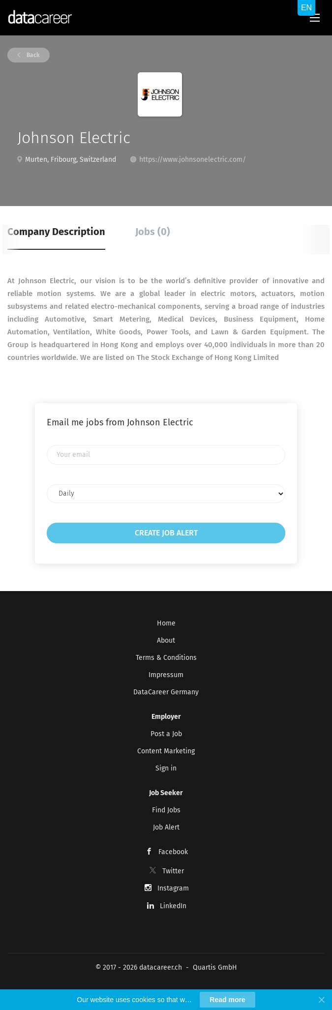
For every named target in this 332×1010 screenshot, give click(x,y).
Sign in (166, 768)
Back (32, 55)
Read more (227, 1000)
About (166, 640)
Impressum (166, 675)
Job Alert (166, 827)
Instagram (173, 888)
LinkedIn (173, 906)
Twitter (173, 871)
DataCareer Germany (166, 692)
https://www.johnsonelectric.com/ (192, 159)
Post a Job (166, 734)
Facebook (173, 852)
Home (166, 623)
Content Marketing (166, 751)
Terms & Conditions (166, 658)
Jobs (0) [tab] (152, 232)
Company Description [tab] (56, 232)
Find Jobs (166, 810)
